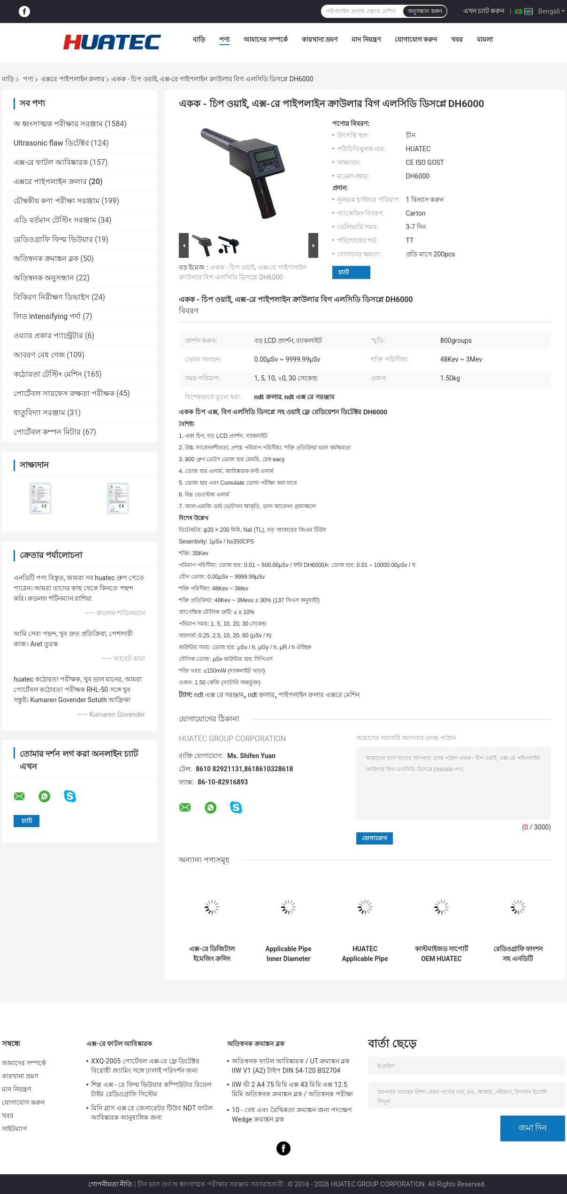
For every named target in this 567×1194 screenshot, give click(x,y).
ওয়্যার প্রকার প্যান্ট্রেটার (48, 335)
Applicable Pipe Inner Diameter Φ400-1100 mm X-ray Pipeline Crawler (288, 954)
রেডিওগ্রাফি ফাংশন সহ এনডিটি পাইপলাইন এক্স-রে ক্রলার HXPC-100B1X (518, 954)
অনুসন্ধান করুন (425, 11)
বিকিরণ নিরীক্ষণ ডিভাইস (52, 297)
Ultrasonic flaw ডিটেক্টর (51, 143)
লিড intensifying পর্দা (47, 316)
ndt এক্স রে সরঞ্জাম (219, 694)
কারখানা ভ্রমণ (319, 39)
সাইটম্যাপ (15, 1128)
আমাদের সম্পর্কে (265, 39)
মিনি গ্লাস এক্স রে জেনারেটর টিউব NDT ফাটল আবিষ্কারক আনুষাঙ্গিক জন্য (152, 1112)
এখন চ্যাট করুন (484, 11)
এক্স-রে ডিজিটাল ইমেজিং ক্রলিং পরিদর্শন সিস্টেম (212, 954)
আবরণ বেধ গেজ (39, 354)
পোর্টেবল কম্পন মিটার (47, 431)
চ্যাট (343, 272)
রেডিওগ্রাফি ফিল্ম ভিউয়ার (53, 239)
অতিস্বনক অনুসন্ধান (44, 277)
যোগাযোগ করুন (416, 39)
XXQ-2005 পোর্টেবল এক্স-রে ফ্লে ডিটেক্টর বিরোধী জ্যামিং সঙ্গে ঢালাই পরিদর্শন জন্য (145, 1065)
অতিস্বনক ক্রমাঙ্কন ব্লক (46, 258)
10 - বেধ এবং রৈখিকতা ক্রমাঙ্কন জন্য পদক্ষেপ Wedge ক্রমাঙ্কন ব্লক (292, 1114)
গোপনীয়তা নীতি (110, 1184)
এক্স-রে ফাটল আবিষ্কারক (51, 162)
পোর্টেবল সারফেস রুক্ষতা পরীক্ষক (64, 393)
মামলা (485, 39)
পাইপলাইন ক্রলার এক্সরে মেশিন (319, 694)
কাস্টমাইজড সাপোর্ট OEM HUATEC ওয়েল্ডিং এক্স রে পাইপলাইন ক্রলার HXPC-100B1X (441, 954)
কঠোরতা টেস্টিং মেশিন (48, 374)
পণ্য (224, 39)
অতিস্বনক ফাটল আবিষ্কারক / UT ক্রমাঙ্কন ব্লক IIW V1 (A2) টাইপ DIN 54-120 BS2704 (291, 1065)
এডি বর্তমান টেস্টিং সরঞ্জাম (55, 220)
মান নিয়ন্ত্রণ (366, 39)
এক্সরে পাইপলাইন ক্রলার (73, 79)
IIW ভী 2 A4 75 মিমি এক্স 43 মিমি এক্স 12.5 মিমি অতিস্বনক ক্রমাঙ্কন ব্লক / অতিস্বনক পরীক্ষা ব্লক (292, 1091)
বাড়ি (199, 39)
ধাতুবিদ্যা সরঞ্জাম (39, 412)
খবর (457, 39)
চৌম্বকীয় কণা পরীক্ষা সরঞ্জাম (57, 200)
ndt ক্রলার (261, 694)
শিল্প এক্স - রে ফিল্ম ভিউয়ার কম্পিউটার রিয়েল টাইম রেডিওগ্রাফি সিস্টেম (151, 1089)
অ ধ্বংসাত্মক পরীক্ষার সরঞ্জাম (58, 123)
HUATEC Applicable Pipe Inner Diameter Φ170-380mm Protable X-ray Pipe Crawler (365, 954)
